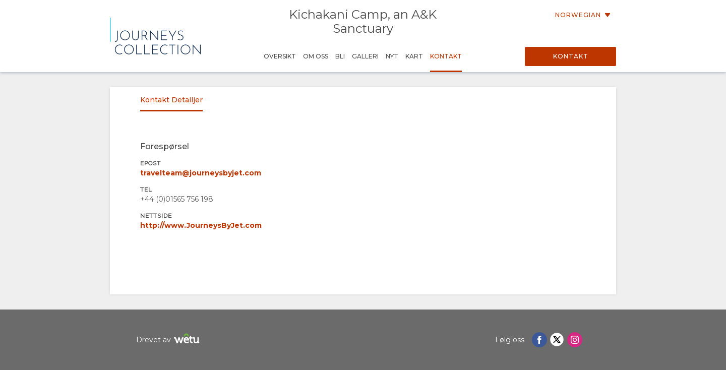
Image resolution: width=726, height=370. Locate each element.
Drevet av (169, 340)
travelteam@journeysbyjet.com (200, 172)
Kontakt (570, 56)
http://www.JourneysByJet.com (201, 225)
